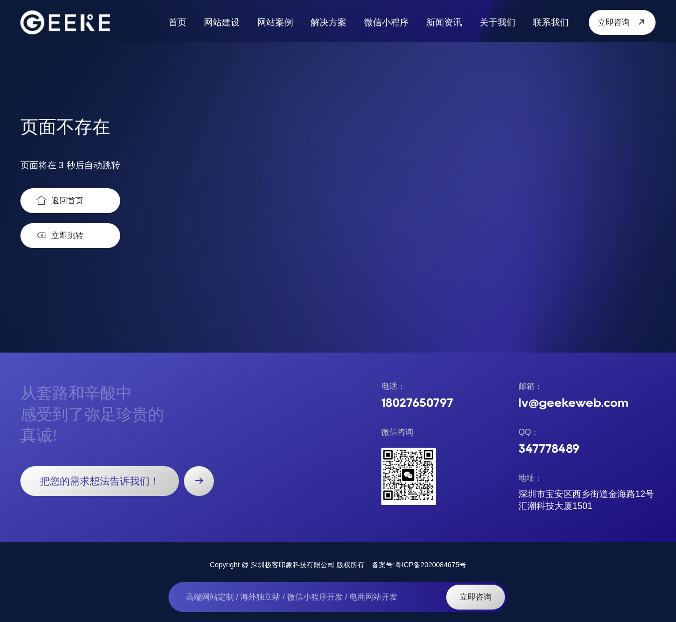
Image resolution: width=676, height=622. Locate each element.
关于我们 (497, 22)
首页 (177, 22)
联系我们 (551, 22)
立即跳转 (59, 236)
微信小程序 (386, 22)
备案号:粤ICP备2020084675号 (419, 565)
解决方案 (328, 22)
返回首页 (59, 201)
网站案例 (275, 22)
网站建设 (222, 22)
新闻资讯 (444, 22)
